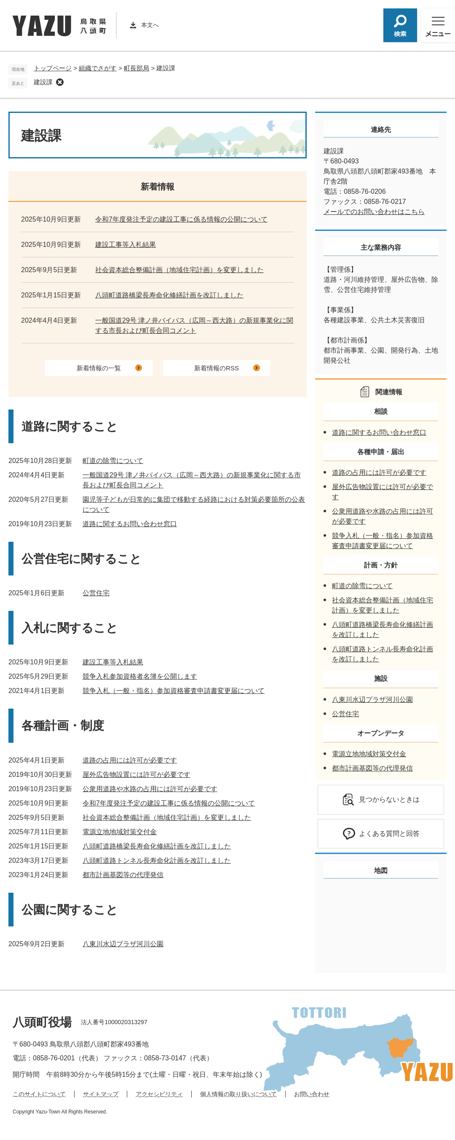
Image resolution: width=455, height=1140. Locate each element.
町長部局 (136, 68)
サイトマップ (100, 1094)
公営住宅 (96, 593)
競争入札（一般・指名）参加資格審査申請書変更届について (174, 690)
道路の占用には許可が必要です (130, 760)
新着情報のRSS (216, 368)
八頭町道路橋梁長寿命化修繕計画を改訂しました (169, 295)
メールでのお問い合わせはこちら (374, 211)
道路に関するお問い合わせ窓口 (130, 523)
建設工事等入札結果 (125, 244)
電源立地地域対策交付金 (120, 831)
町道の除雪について (113, 460)
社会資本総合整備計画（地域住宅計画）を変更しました (179, 269)
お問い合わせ (311, 1094)
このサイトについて (39, 1094)
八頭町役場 (42, 1022)
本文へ (150, 24)
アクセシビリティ (159, 1094)
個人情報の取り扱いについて (238, 1094)
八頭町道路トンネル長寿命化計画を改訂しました (157, 860)
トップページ (53, 68)
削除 (60, 82)
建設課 (43, 82)
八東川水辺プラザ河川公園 (123, 943)
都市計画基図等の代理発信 (123, 874)
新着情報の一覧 (99, 368)
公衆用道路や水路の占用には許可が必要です (150, 788)
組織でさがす (98, 68)
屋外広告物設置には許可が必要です (136, 774)
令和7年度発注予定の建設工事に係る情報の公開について (181, 219)
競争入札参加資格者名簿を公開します (140, 676)
